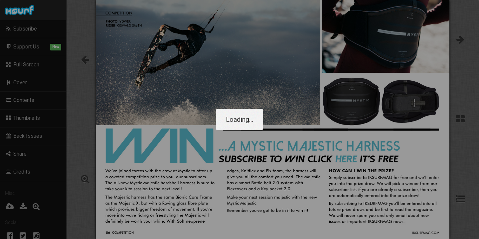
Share (16, 154)
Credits (17, 172)
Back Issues (23, 136)
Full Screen (22, 64)
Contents (19, 100)
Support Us (33, 46)
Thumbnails (22, 118)
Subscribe (21, 29)
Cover (16, 82)
